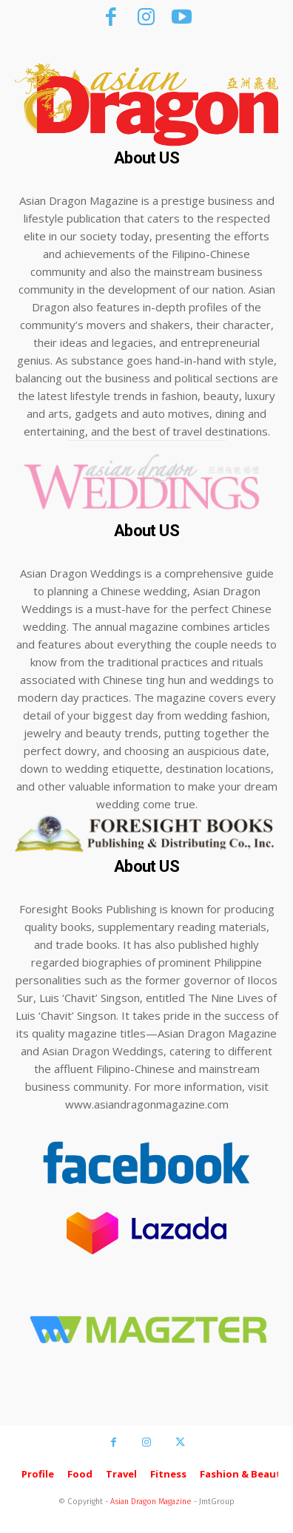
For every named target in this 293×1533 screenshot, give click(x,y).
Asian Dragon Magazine (151, 1501)
